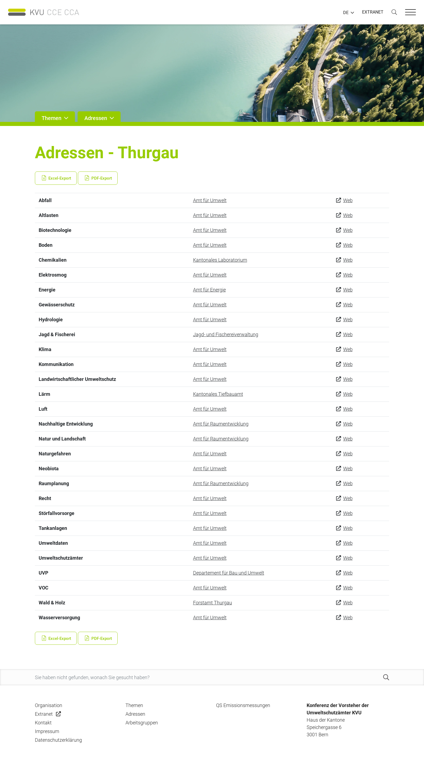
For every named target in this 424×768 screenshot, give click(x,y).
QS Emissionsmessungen (243, 705)
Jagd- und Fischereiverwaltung (225, 334)
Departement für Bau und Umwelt (228, 573)
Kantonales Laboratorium (220, 260)
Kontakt (43, 722)
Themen (134, 705)
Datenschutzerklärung (58, 740)
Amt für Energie (209, 290)
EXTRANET (372, 12)
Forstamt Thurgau (212, 602)
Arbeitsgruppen (141, 722)
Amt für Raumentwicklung (221, 424)
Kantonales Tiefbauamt (218, 394)
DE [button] (346, 13)
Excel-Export (56, 178)
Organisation (48, 705)
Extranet (44, 714)
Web (348, 200)
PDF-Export (98, 178)
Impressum (47, 731)
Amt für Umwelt (210, 200)
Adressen (135, 714)
